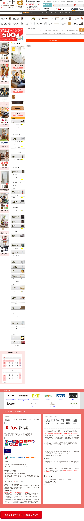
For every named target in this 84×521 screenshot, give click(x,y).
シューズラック (16, 255)
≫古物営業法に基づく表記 (71, 1)
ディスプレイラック (17, 182)
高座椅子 (14, 334)
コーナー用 (15, 210)
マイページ (55, 30)
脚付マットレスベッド (17, 278)
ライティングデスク (64, 12)
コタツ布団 (15, 303)
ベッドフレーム (16, 281)
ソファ (14, 310)
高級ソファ (15, 313)
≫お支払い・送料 (56, 1)
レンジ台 (14, 149)
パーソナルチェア (16, 318)
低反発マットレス (16, 284)
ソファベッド (15, 316)
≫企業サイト (80, 1)
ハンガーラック (51, 12)
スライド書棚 (15, 177)
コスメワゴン (15, 228)
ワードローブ (15, 241)
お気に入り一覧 (47, 30)
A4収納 (14, 185)
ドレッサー (57, 12)
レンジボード (32, 12)
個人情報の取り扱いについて (63, 33)
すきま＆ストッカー (17, 152)
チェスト (14, 238)
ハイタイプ (15, 213)
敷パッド (14, 291)
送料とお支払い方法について (48, 33)
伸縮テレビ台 (15, 207)
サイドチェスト (16, 167)
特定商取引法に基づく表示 (78, 33)
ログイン (62, 30)
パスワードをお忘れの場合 (72, 30)
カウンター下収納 (16, 147)
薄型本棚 (14, 179)
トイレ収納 (79, 12)
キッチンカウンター (40, 12)
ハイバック (15, 326)
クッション (15, 328)
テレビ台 (14, 204)
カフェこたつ (15, 301)
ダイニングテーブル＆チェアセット (18, 130)
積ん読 (14, 188)
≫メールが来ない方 (47, 1)
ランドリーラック (73, 12)
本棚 (46, 12)
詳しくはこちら (19, 416)
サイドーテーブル (16, 134)
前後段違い (15, 174)
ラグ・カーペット (16, 345)
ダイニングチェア (16, 127)
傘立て (14, 258)
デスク (14, 162)
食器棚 (14, 144)
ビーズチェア (15, 331)
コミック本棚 (15, 195)
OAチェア (15, 164)
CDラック (15, 197)
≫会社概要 (63, 1)
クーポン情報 (39, 30)
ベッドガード (15, 293)
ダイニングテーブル (17, 124)
